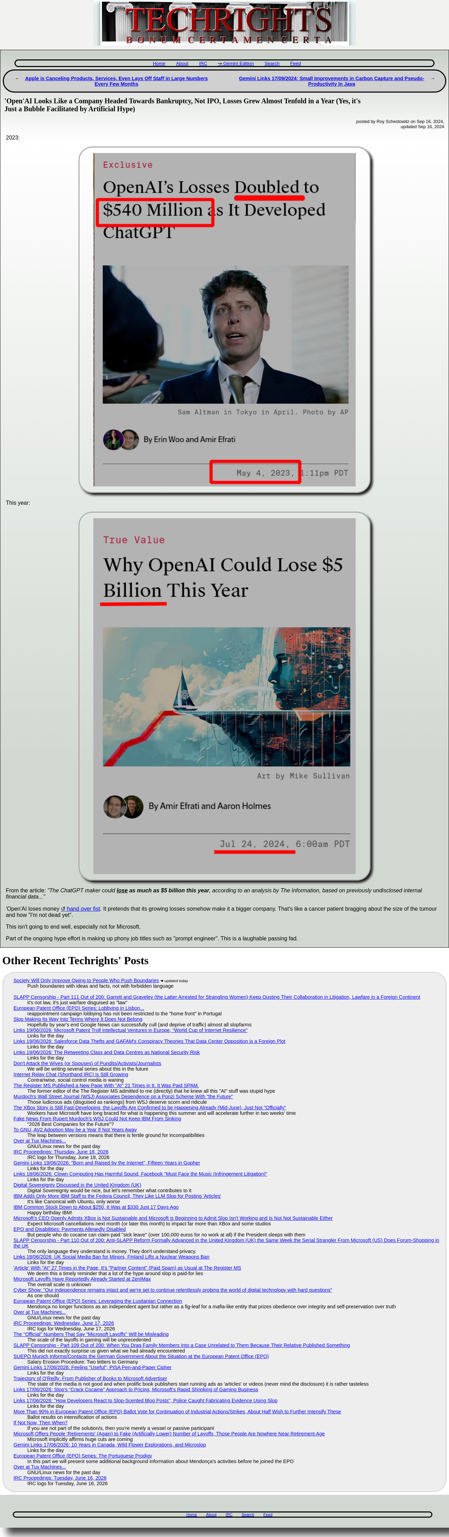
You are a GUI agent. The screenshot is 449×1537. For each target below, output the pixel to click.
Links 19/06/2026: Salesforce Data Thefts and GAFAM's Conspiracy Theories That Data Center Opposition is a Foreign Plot (149, 1041)
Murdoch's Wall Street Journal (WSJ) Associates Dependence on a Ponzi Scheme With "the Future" (123, 1096)
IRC (203, 63)
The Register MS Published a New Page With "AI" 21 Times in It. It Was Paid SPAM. (106, 1085)
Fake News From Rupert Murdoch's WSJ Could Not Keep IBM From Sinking (97, 1118)
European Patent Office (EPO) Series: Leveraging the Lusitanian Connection (97, 1301)
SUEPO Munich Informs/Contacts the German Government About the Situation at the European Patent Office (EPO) (141, 1356)
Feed (295, 63)
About (182, 63)
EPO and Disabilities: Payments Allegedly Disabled (69, 1229)
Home (159, 63)
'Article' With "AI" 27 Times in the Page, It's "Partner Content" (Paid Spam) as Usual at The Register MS (127, 1268)
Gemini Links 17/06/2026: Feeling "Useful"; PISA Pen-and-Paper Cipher (92, 1367)
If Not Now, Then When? (40, 1422)
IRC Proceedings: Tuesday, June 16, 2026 (59, 1478)
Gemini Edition (238, 63)
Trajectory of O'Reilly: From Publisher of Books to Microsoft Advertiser (90, 1378)
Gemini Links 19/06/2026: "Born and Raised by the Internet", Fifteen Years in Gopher (106, 1163)
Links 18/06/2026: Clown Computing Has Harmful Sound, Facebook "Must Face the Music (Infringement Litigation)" (140, 1174)
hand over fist (83, 909)
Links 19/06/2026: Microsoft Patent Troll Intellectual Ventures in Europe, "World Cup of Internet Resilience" (130, 1030)
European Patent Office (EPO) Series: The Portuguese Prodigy (82, 1456)
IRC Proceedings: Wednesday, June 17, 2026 (63, 1323)
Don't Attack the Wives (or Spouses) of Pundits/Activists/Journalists (87, 1063)
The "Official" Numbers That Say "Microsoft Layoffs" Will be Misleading (91, 1334)
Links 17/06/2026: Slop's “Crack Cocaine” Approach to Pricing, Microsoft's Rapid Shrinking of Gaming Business (135, 1389)
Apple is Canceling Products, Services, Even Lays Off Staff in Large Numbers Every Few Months (116, 81)
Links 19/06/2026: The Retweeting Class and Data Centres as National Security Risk (106, 1052)
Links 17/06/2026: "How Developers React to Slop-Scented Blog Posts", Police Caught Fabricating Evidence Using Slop (145, 1400)
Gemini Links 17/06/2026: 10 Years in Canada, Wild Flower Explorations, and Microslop (109, 1445)
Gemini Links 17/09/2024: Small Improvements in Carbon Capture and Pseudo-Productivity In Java (331, 81)
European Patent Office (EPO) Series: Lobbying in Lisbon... (78, 1008)
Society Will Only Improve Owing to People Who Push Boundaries (86, 980)
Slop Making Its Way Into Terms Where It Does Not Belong (77, 1019)
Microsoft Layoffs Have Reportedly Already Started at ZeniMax (82, 1279)
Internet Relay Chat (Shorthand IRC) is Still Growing (70, 1074)
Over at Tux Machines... (39, 1141)
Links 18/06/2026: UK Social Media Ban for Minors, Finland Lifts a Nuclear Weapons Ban (111, 1257)
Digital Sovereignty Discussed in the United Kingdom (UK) (77, 1185)
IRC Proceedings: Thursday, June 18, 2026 (61, 1152)
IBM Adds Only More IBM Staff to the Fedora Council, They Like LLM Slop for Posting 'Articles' (117, 1196)
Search (271, 63)
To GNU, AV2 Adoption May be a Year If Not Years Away (75, 1129)
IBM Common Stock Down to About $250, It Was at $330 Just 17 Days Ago (96, 1207)
